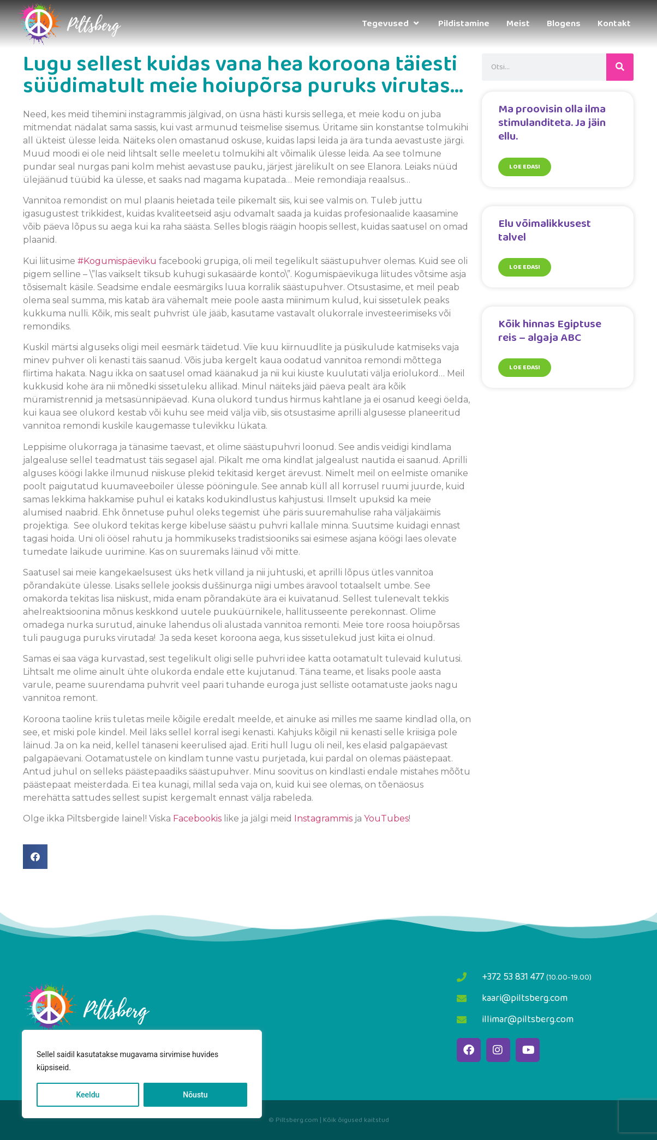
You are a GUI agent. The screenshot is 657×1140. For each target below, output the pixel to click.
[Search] (620, 67)
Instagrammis (322, 818)
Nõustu (195, 1094)
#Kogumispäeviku (117, 261)
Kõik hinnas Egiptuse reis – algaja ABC (549, 331)
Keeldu (87, 1094)
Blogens (564, 23)
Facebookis (197, 818)
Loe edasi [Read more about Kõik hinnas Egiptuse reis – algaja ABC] (524, 367)
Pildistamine (463, 23)
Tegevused (391, 23)
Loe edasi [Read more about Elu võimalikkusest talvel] (524, 267)
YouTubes (386, 818)
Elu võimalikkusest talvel (544, 230)
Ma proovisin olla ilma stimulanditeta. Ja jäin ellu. (552, 123)
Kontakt (614, 23)
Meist (518, 23)
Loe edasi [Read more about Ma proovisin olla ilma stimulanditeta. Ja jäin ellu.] (524, 166)
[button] (35, 856)
